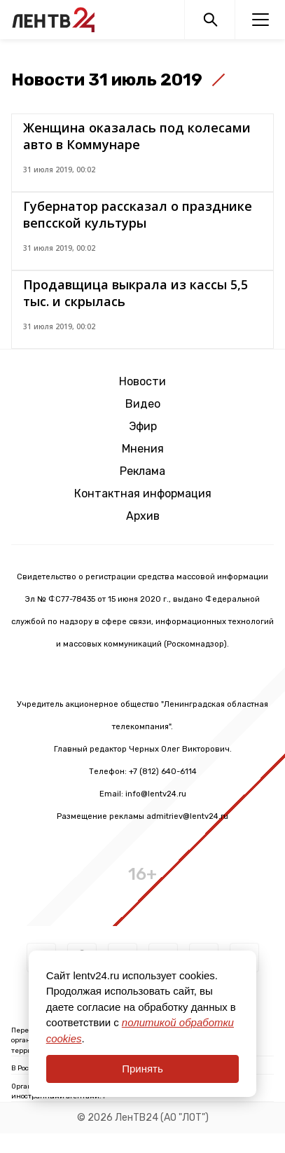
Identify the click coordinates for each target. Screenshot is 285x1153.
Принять (142, 1069)
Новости (142, 381)
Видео (142, 403)
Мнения (143, 448)
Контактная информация (142, 493)
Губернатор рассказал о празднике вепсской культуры (137, 214)
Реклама (142, 471)
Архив (143, 516)
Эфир (143, 426)
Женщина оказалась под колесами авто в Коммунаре (137, 136)
